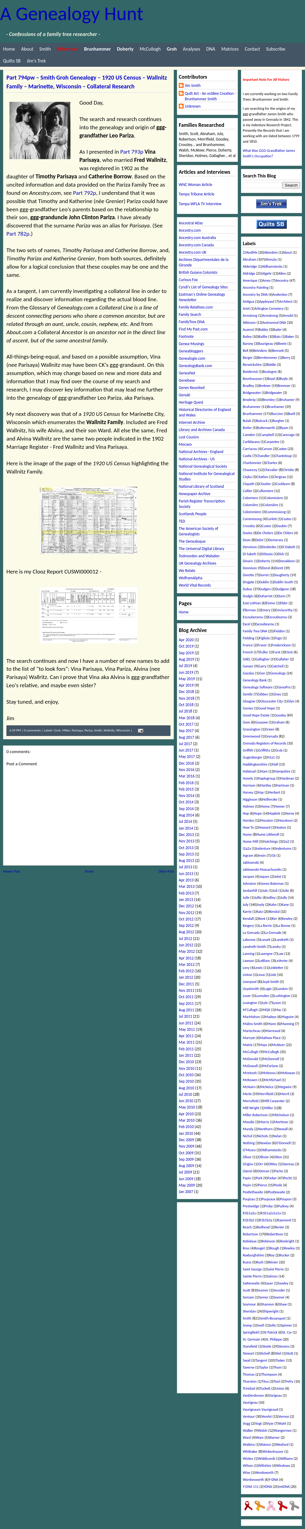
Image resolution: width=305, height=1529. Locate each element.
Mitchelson (281, 1115)
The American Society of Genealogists (198, 531)
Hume (247, 834)
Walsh (262, 1430)
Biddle (271, 365)
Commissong (252, 519)
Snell (260, 1325)
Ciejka (247, 477)
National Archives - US (197, 459)
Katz (260, 911)
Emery (265, 610)
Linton (247, 975)
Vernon (283, 1416)
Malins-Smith (252, 1024)
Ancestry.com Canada (196, 245)
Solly (272, 1325)
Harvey (248, 792)
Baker (289, 336)
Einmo (270, 603)
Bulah (247, 421)
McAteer (278, 1045)
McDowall (250, 1066)
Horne (289, 813)
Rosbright (287, 1241)
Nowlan (265, 1143)
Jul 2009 (185, 1172)
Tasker (280, 1360)
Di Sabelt (249, 554)
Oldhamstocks (271, 1150)
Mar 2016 (187, 776)
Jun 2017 (186, 750)
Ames (266, 280)
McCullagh (250, 1052)
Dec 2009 (186, 1139)
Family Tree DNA (255, 631)
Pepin (247, 1185)
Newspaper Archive (194, 493)
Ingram (248, 855)
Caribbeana (251, 442)
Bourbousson (252, 379)
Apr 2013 (186, 880)
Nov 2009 (186, 1146)
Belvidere (260, 350)
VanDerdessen (253, 1395)
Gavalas (248, 673)
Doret (279, 568)
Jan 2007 (186, 1191)
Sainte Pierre (252, 1276)
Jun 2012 (186, 945)
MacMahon (251, 1017)
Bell (245, 350)
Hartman (282, 785)
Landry (276, 947)
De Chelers (265, 533)
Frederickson (281, 645)
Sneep (247, 1325)
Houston (267, 820)
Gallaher (282, 659)
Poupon (286, 1199)
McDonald (250, 1059)
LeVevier (281, 961)
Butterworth (266, 428)
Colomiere (250, 498)
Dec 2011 (186, 984)
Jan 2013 (186, 899)
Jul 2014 (185, 821)
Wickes (248, 1458)
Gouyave (261, 722)
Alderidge (250, 266)
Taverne (248, 1367)
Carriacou (250, 449)
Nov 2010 (186, 1068)
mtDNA (284, 1486)
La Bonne (284, 925)
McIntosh (250, 1073)
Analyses (191, 49)
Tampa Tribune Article (196, 194)
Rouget (259, 1248)
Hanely (248, 778)
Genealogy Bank (255, 680)
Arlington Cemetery (269, 308)
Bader (277, 329)
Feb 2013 (186, 893)
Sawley (283, 1283)
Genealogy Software (258, 687)
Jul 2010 (185, 1094)
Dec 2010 (186, 1061)
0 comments (32, 730)
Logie (268, 989)
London (282, 989)
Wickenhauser (272, 1451)
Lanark (265, 940)
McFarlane (270, 1066)
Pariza (88, 730)
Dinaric (248, 561)
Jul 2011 (185, 1016)
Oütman (263, 1171)
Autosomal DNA (274, 322)
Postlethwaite (253, 1192)
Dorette (248, 575)
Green (269, 729)
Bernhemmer (267, 357)
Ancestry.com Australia (197, 237)
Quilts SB (12, 61)
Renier (279, 1227)
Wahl (282, 1423)
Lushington (282, 996)
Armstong (250, 315)
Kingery (248, 925)
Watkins (249, 1444)
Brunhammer (253, 414)
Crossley (249, 526)
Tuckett (265, 1388)
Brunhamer (275, 407)
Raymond (284, 1220)
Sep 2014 (186, 808)
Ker (274, 918)
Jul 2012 (185, 938)
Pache (278, 1171)
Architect (285, 301)
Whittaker (250, 1451)
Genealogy (278, 673)
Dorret (264, 575)
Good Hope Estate (256, 715)
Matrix (248, 1045)
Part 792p (84, 192)
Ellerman (249, 610)
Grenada (271, 736)
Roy (271, 1255)
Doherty (264, 561)
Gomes (248, 708)
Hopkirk (274, 813)
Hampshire (282, 771)
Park (259, 1178)
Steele (266, 1346)
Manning (287, 1024)
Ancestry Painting (256, 287)
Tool (277, 1381)
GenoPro (284, 687)
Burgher (278, 421)
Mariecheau (251, 1031)
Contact (252, 49)
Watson (265, 1444)
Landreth (282, 940)
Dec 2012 (186, 906)
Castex (282, 449)
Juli (275, 890)
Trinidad (249, 1388)
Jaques (264, 876)
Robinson (268, 1241)
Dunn (281, 596)
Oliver (247, 1157)
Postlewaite (276, 1192)
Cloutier (265, 484)
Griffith (248, 750)
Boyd (270, 379)
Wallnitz (109, 730)
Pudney (283, 1206)
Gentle (248, 694)
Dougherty (281, 575)
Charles (271, 463)
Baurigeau (265, 343)
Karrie (247, 911)
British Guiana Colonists (198, 272)
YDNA (268, 1486)
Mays (263, 1045)
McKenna (269, 1073)
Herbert (274, 792)
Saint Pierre (275, 1269)
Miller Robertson (255, 1115)
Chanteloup (283, 456)
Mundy (248, 1129)
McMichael (272, 1080)
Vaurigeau (250, 1402)
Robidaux (250, 1241)
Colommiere (252, 512)
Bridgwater (274, 393)
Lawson (248, 961)
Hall (275, 764)
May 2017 (187, 756)
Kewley (287, 918)
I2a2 (286, 841)
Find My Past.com (193, 329)
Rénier (273, 1262)
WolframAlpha (190, 578)
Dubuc (247, 589)
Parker (272, 1178)
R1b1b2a (265, 1220)
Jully (284, 897)
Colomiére (270, 505)
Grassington (251, 729)
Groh (57, 730)
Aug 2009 (186, 1165)
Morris (264, 1122)
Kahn (272, 904)
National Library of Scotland (201, 486)
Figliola (264, 638)
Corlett (272, 519)
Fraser (262, 645)
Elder (284, 603)
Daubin (281, 526)
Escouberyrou (253, 617)
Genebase (187, 380)
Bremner (284, 386)
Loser (247, 996)
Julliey (271, 897)
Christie (288, 470)
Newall (283, 1129)
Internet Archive (192, 422)
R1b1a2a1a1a (271, 1213)
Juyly (260, 904)
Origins (248, 1164)
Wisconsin (123, 730)
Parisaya (77, 730)
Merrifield (265, 1094)
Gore (246, 722)
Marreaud (272, 1031)
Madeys (270, 1017)
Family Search (190, 314)
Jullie (258, 897)
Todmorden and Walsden (199, 556)
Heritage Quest (191, 402)
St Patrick (270, 1332)
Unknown (193, 106)
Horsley (248, 820)
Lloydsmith (251, 989)
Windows (283, 1465)
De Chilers (285, 533)
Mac (278, 1010)
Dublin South (283, 582)
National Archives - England (201, 451)
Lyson (277, 1003)
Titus (265, 1381)
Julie (285, 890)
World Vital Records (195, 585)
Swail (246, 1360)
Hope (258, 813)
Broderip (249, 400)
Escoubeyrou (277, 617)
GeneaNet (187, 373)
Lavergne (266, 954)
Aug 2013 (186, 860)
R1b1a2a (249, 1213)
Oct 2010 (186, 1074)
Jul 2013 (185, 867)
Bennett (278, 350)
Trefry (289, 1381)
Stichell (264, 1353)
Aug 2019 (186, 659)
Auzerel (248, 329)
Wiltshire (264, 1465)
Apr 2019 (186, 685)
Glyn (291, 701)
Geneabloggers (191, 351)
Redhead (263, 1227)
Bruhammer (251, 407)
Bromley (269, 400)
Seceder (279, 1290)
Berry (286, 357)
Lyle (265, 1003)
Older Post (166, 871)
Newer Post (11, 871)
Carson (267, 449)
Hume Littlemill (268, 834)
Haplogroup (266, 778)
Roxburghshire (253, 1255)
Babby (263, 329)
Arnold (288, 315)
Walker (248, 1430)
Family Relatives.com (196, 307)
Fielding (248, 638)
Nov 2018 (186, 698)
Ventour (249, 1416)
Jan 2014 (186, 828)
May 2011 (187, 1029)
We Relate (187, 570)
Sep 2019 (186, 653)
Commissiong (276, 512)
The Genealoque (192, 541)
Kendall (248, 918)
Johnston (249, 883)
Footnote (186, 336)
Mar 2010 (187, 1120)
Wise (246, 1472)
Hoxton (280, 827)
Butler (247, 428)
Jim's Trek (36, 61)
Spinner (286, 1325)
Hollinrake (269, 799)
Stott (289, 1353)
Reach (247, 1227)
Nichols (262, 1136)
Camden (249, 435)
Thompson (269, 1374)
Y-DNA (273, 1479)
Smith (45, 49)
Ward (247, 1437)
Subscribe (275, 49)
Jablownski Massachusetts (262, 869)
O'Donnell (283, 1143)
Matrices (230, 49)
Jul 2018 (185, 711)
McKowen (250, 1080)
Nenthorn (265, 1129)
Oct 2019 (186, 646)
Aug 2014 (186, 815)
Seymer (279, 1297)
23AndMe (250, 252)
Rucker (284, 1255)
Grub (278, 750)
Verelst (266, 1416)
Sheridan (249, 1311)
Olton (278, 1157)
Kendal (275, 911)
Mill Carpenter (274, 1101)
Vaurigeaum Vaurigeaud (260, 1409)
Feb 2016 (186, 782)
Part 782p (17, 233)
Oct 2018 (186, 704)
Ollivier (263, 1157)
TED (182, 521)
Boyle (284, 379)
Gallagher (263, 659)
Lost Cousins (189, 437)
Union (279, 1388)
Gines (277, 694)
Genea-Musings (191, 343)
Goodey (280, 715)
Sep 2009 (186, 1159)
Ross (246, 1248)
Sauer (269, 1283)
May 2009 (187, 1185)
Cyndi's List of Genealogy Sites (203, 287)
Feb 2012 (186, 970)
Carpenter (272, 442)
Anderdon (280, 294)
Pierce (262, 1185)
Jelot (277, 876)
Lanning (248, 954)
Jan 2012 (186, 977)
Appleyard (266, 301)
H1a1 (271, 757)
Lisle (273, 975)
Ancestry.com (190, 230)
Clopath (248, 484)
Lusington (250, 1003)
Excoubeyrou (264, 624)
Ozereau (288, 1164)
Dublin (264, 582)
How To (248, 827)
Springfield (251, 1332)
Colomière (250, 505)
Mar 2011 (187, 1042)
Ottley (272, 1164)
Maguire (287, 1017)
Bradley (248, 386)
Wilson (248, 1465)
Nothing (249, 1143)
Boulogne (270, 372)
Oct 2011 (186, 996)
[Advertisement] (203, 1297)
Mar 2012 (187, 964)
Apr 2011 (186, 1035)
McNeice (267, 1087)
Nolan (277, 1136)
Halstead (249, 771)
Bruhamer (287, 400)
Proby (268, 1206)
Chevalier (271, 470)
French (248, 652)
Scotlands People (192, 513)
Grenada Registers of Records (264, 743)
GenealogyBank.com (195, 365)
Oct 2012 (186, 919)
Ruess (247, 1262)
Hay (261, 792)
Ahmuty (271, 259)
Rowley (289, 1248)
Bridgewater (252, 393)
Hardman (287, 778)
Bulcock (261, 421)
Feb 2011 (186, 1049)
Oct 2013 (186, 847)
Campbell (267, 435)
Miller (66, 730)
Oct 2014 (186, 802)
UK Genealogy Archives (197, 563)
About (27, 49)
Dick (281, 554)
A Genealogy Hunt (71, 13)
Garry (262, 666)
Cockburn (283, 484)
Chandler (263, 456)
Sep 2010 (186, 1081)
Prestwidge (251, 1206)
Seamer (262, 1290)
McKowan (288, 1073)
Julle (246, 897)
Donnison (250, 568)
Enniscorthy (283, 610)
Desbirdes (269, 547)
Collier (247, 491)
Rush (260, 1262)
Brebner (265, 386)
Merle (247, 1094)
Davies (248, 533)
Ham (264, 771)
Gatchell (277, 666)
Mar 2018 (187, 717)
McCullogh (150, 49)
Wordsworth (264, 1472)
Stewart (248, 1353)
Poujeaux (268, 1199)
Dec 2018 (186, 691)
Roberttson (275, 1234)
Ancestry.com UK (192, 252)
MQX (266, 1010)
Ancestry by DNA (255, 294)
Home (9, 49)
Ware (260, 1437)
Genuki (184, 395)
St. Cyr (287, 1332)
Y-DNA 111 (251, 1486)
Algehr (267, 273)
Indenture (263, 848)
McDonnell (271, 1059)
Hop (246, 813)
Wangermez (283, 1430)
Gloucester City (271, 701)
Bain (277, 336)
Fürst (288, 652)
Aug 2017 (186, 737)
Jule (265, 890)
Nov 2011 (186, 990)
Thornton (250, 1381)
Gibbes (263, 694)
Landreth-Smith (254, 947)
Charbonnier (252, 463)
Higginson (250, 799)
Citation (262, 477)
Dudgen (265, 589)
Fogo (278, 638)
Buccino (277, 414)
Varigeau (275, 1395)
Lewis (258, 968)
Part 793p (131, 151)
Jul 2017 (185, 743)
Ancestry (282, 280)
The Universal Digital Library (201, 548)
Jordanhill (250, 890)
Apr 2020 (186, 639)
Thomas (249, 1374)
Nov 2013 (186, 841)
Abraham (250, 259)
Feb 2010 (186, 1126)
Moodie (248, 1122)
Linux (261, 975)
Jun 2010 (186, 1100)
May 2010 (187, 1107)
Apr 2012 (186, 958)
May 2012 (187, 951)
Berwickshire (252, 365)
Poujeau (249, 1199)
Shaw (283, 1304)
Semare (248, 1297)
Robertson (250, 1234)
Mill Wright (251, 1108)
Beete (282, 343)
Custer (266, 526)
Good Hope (266, 708)
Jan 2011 (186, 1055)
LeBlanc (264, 961)
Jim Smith (193, 85)
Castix (247, 456)
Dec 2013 (186, 834)
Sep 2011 (186, 1003)
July (245, 904)
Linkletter (276, 968)
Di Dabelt (288, 547)
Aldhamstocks (272, 266)
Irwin (262, 855)
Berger (248, 357)
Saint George (252, 1269)
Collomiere (265, 491)
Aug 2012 (186, 931)
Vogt (258, 1423)
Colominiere (274, 498)
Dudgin (248, 596)
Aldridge (249, 273)
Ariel (246, 308)
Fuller (264, 652)
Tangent (261, 1360)
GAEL (246, 659)
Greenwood (251, 736)
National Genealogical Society (203, 466)
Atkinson (249, 322)
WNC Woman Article (195, 184)
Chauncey (250, 470)
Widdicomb (266, 1458)
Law (280, 954)
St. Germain (251, 1339)
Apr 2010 (186, 1113)
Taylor (263, 1367)
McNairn (249, 1087)
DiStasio (267, 554)
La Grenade (272, 933)
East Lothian (252, 603)
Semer (263, 1297)
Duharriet (265, 596)
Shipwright (270, 1311)
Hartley (265, 785)
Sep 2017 (186, 730)
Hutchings (270, 841)
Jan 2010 (186, 1133)
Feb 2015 (186, 789)
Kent (262, 918)
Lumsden (262, 996)
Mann (271, 1024)
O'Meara (249, 1150)
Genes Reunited (192, 387)
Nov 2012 (186, 912)
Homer (279, 806)
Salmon (272, 1276)
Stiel (278, 1353)
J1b (273, 855)
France (248, 645)
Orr (260, 1164)
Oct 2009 (186, 1153)
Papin (247, 1178)
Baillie (262, 336)
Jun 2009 (186, 1178)
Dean (246, 540)
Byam (284, 428)
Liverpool (250, 982)
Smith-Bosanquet (272, 1318)
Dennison (250, 547)
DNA (210, 49)
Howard (264, 827)
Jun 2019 (186, 672)
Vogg (246, 1423)
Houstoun (285, 820)
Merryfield (251, 1101)
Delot (259, 540)
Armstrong (270, 315)
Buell (291, 414)
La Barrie (265, 925)
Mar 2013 (187, 886)
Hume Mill (250, 841)
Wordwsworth (253, 1479)
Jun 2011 (186, 1023)
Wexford (282, 1444)
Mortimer (281, 1122)
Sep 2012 (186, 925)
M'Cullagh (250, 1010)
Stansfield (250, 1346)
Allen (282, 273)
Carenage (288, 435)
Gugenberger (252, 757)
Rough (274, 1248)
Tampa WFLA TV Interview (200, 203)
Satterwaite (251, 1283)
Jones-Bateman (272, 883)
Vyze (270, 1423)
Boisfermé (250, 372)
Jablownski (251, 862)
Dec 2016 (186, 763)
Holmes (248, 806)
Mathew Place (270, 1038)
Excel (246, 624)
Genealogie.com (192, 358)
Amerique (250, 280)
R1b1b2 (248, 1220)
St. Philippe (273, 1339)
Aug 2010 (186, 1088)
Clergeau (279, 477)
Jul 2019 (185, 665)
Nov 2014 (186, 795)
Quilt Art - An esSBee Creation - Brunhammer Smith (210, 96)
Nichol (247, 1136)
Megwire (285, 1087)
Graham (279, 722)
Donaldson (287, 561)
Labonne (249, 940)
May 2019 (187, 678)
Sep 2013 (186, 854)
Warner (274, 1437)
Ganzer (248, 666)
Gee (262, 673)
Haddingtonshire (255, 764)
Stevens (284, 1346)
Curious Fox (188, 279)
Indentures (283, 848)
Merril (284, 1094)
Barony (248, 343)
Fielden (279, 631)
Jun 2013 (186, 873)
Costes (287, 519)
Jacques (248, 876)
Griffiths (264, 750)
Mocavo (185, 444)
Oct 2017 (186, 724)
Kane (285, 904)
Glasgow (249, 701)
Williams (286, 1458)
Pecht (288, 1178)
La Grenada (251, 933)
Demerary (275, 540)
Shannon (267, 1304)
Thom (277, 1367)
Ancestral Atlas (191, 223)
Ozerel (247, 1171)
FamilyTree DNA (192, 321)
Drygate (248, 582)
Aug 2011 (186, 1010)
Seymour (249, 1304)
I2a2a (247, 848)
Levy (246, 968)
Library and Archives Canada (202, 429)
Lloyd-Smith (270, 982)
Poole (278, 1185)
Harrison (249, 785)
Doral (266, 568)
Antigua (248, 301)
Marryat (249, 1038)
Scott (246, 1290)
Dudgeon (282, 589)
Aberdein (271, 252)
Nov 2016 (186, 769)
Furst (276, 652)
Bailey (247, 336)
